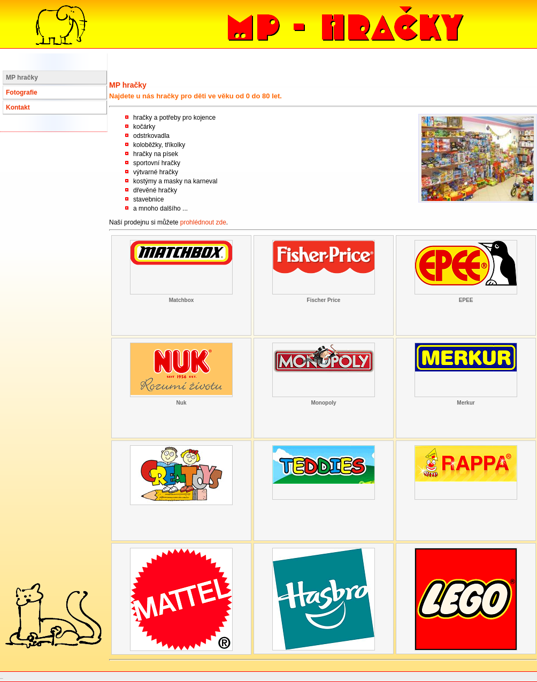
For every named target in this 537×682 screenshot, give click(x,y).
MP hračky (22, 77)
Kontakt (18, 107)
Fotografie (21, 92)
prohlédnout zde (203, 222)
